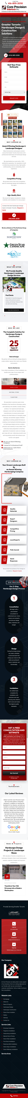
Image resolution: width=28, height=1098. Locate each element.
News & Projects (7, 1004)
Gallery (5, 1015)
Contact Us (6, 1020)
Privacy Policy (14, 1091)
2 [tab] (5, 316)
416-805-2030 (15, 3)
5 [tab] (12, 316)
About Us (5, 1001)
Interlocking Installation (9, 1033)
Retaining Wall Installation (10, 1044)
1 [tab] (3, 316)
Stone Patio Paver (14, 308)
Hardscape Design (8, 1007)
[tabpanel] (14, 879)
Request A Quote (17, 571)
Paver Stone (14, 387)
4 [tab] (9, 316)
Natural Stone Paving (8, 1036)
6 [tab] (14, 316)
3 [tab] (7, 316)
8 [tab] (18, 316)
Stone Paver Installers (9, 1012)
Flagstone (14, 397)
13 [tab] (15, 318)
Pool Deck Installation (9, 1041)
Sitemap (5, 1017)
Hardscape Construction (9, 1009)
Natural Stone (14, 392)
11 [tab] (25, 316)
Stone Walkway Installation (10, 1049)
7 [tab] (16, 316)
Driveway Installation (8, 1028)
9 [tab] (21, 316)
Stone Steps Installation (9, 1046)
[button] (25, 14)
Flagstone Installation (9, 1031)
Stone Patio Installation (9, 1039)
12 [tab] (13, 318)
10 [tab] (23, 316)
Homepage (6, 999)
